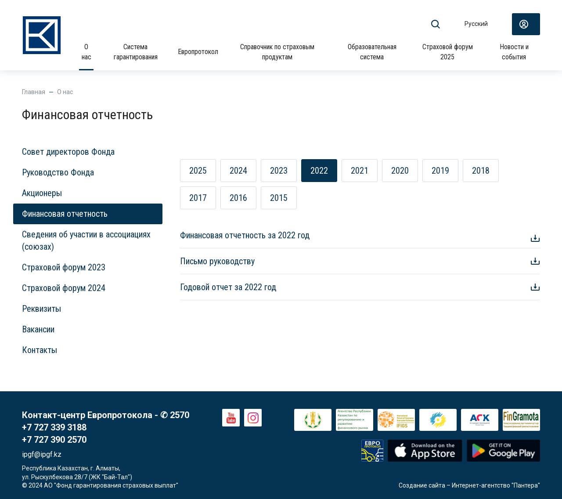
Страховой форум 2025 (447, 52)
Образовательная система (372, 52)
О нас (86, 52)
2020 (400, 170)
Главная (33, 91)
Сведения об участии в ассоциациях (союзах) (86, 240)
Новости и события (514, 52)
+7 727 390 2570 (54, 439)
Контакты (39, 350)
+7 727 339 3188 (54, 427)
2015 (279, 198)
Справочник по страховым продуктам (277, 52)
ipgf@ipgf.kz (41, 454)
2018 (481, 170)
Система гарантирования (136, 52)
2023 (279, 170)
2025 (198, 170)
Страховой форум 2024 (63, 288)
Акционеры (42, 193)
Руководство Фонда (58, 172)
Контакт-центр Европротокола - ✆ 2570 (105, 415)
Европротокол (198, 51)
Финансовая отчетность (65, 213)
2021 (359, 170)
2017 (198, 198)
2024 (238, 170)
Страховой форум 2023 (63, 267)
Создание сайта (422, 485)
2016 (238, 198)
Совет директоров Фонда (68, 151)
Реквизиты (41, 308)
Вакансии (38, 329)
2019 (440, 170)
